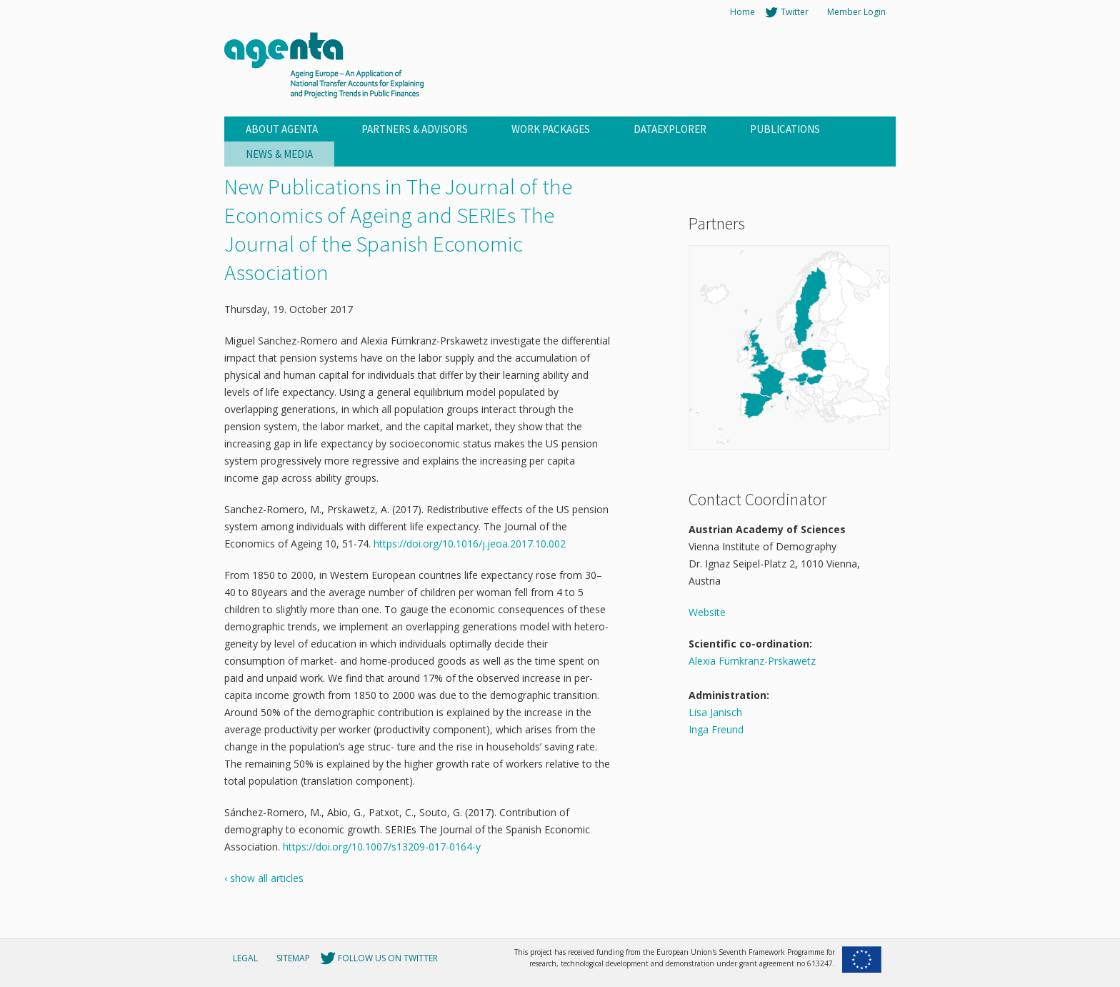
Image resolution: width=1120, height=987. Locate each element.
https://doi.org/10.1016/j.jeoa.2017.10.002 (470, 543)
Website (707, 612)
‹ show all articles (264, 878)
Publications (785, 129)
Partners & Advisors (414, 129)
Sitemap (293, 958)
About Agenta (282, 129)
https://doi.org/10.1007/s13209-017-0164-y (382, 846)
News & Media (279, 154)
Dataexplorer (670, 129)
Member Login (856, 12)
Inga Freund (716, 729)
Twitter (795, 12)
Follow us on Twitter (388, 958)
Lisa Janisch (715, 712)
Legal (245, 958)
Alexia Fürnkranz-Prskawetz (752, 661)
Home (742, 12)
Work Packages (550, 129)
